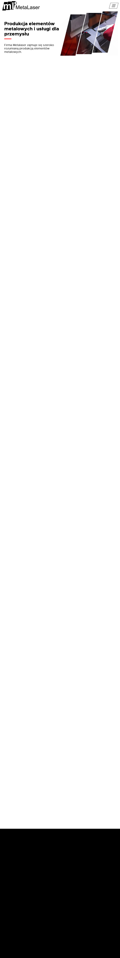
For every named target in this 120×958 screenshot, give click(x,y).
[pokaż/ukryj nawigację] (114, 6)
